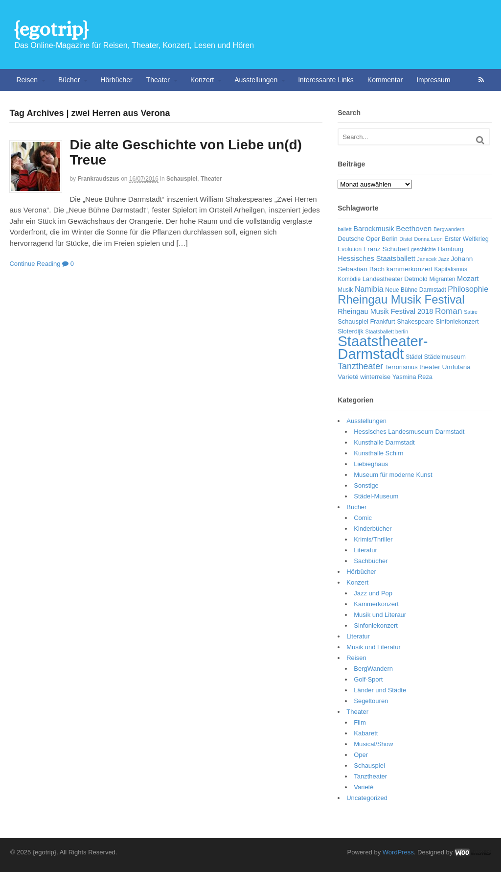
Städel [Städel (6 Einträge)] (414, 357)
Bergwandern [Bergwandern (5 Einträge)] (448, 229)
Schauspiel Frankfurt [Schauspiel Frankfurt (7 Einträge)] (366, 321)
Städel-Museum (376, 496)
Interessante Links (326, 80)
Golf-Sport (368, 679)
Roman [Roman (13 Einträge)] (448, 311)
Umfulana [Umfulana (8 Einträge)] (456, 367)
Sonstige (366, 485)
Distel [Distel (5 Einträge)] (405, 239)
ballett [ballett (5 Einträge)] (344, 229)
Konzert (202, 80)
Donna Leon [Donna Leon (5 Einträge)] (428, 239)
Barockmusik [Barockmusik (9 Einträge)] (373, 229)
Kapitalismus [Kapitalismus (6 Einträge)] (450, 269)
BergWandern (373, 668)
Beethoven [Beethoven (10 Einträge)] (414, 228)
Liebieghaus (371, 464)
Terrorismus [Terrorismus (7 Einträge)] (401, 367)
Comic (363, 517)
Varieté (363, 787)
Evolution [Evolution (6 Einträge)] (350, 249)
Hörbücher (116, 80)
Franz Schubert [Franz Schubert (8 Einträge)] (386, 249)
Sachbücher (370, 561)
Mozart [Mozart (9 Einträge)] (468, 279)
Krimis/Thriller (373, 539)
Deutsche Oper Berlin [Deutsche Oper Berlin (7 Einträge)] (367, 238)
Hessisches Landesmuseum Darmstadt (409, 431)
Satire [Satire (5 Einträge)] (471, 312)
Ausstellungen (255, 80)
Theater (158, 80)
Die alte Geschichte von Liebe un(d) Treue (185, 152)
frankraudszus (98, 178)
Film (360, 722)
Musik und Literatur (373, 647)
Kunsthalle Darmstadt (384, 442)
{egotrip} (51, 29)
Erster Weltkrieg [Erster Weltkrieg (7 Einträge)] (466, 238)
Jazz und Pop (373, 593)
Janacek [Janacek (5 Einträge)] (427, 259)
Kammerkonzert (376, 604)
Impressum (433, 80)
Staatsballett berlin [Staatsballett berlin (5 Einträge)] (387, 331)
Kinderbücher (372, 528)
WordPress (398, 852)
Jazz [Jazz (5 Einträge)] (443, 259)
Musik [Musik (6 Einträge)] (345, 289)
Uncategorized (366, 797)
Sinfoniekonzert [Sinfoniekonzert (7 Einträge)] (456, 321)
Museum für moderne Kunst (393, 474)
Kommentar (385, 80)
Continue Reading (34, 263)
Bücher (69, 80)
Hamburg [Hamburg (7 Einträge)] (451, 249)
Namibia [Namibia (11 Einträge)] (369, 289)
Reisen (27, 80)
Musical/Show (373, 744)
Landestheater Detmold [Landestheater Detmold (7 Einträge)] (395, 279)
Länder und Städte (380, 690)
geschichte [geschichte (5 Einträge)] (423, 249)
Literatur (365, 550)
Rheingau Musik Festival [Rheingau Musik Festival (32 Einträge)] (401, 299)
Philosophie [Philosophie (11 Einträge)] (468, 289)
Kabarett (366, 733)
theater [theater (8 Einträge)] (429, 367)
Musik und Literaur (380, 614)
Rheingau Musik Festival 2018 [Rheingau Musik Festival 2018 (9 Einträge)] (385, 311)
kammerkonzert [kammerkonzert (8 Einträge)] (410, 269)
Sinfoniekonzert (376, 625)
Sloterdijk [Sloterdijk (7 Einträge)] (351, 331)
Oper (361, 754)
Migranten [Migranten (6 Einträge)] (442, 279)
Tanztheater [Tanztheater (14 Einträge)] (360, 366)
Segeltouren (371, 701)
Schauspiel (181, 178)
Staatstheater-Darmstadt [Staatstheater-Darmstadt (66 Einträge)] (383, 347)
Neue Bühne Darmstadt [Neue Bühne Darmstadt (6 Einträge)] (415, 289)
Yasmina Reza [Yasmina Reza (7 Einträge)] (412, 376)
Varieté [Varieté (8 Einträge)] (348, 376)
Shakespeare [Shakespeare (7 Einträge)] (415, 321)
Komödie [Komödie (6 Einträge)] (349, 279)
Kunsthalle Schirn (378, 453)
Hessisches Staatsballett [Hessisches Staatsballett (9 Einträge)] (376, 258)
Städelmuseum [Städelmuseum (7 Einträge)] (445, 356)
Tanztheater (370, 776)
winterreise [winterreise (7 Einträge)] (375, 376)
